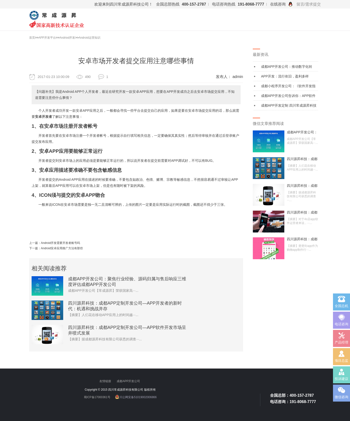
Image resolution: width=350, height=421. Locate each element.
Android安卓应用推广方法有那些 (62, 248)
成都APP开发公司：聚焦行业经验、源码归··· (302, 132)
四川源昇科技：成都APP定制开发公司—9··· (302, 239)
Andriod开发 (67, 37)
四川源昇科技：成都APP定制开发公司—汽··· (302, 212)
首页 (32, 37)
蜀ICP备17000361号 (97, 397)
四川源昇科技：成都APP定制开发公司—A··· (302, 159)
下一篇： (35, 248)
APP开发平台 (47, 37)
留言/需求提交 (309, 4)
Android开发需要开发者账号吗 (60, 243)
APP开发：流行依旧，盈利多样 (285, 76)
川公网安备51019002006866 (138, 397)
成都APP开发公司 (129, 381)
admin (237, 77)
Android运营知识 (89, 37)
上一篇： (35, 243)
